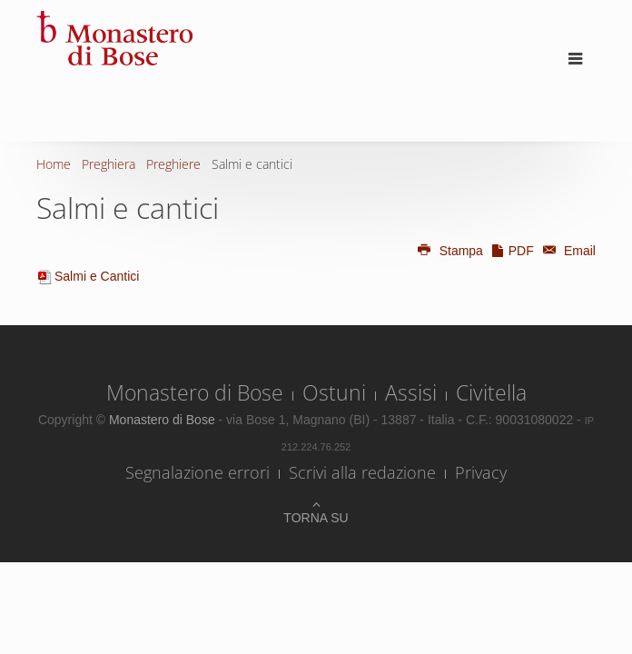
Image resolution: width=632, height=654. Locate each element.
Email (567, 250)
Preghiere (173, 164)
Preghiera (108, 164)
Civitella (491, 392)
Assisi (411, 392)
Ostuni (334, 392)
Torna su (315, 517)
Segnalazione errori (197, 472)
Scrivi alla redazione (362, 472)
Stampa (449, 250)
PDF (512, 250)
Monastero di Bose (194, 392)
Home (53, 164)
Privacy (481, 472)
